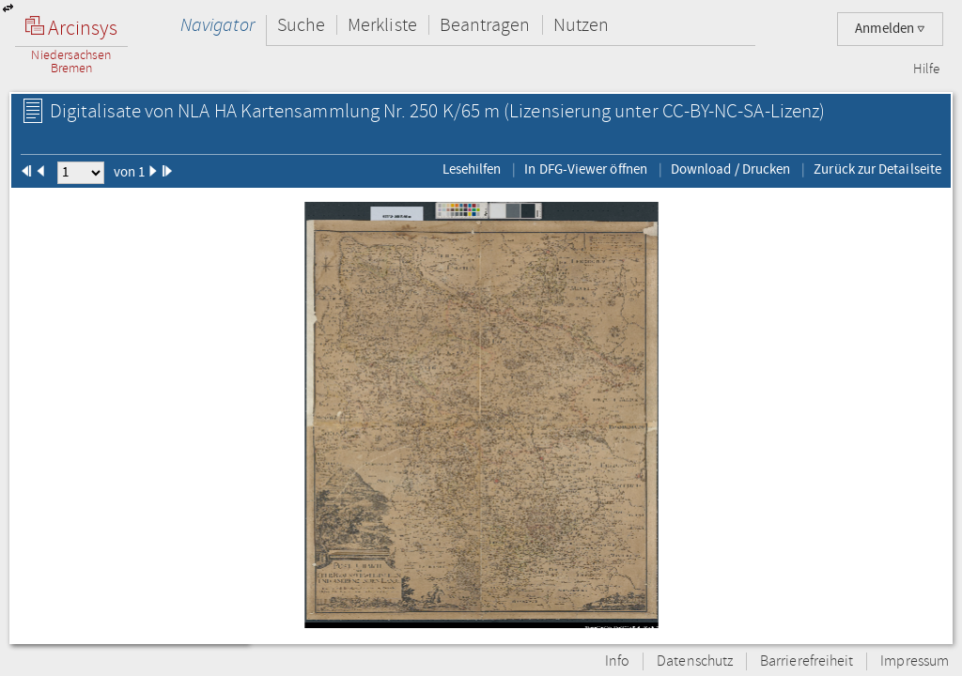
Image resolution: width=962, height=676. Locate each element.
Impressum (914, 661)
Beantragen (485, 25)
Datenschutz (695, 661)
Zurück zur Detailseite (877, 169)
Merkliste (382, 25)
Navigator (217, 25)
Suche (301, 25)
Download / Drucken (730, 169)
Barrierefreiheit (806, 661)
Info (617, 661)
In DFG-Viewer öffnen (585, 169)
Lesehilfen (472, 169)
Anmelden (890, 29)
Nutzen (581, 25)
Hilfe (926, 69)
